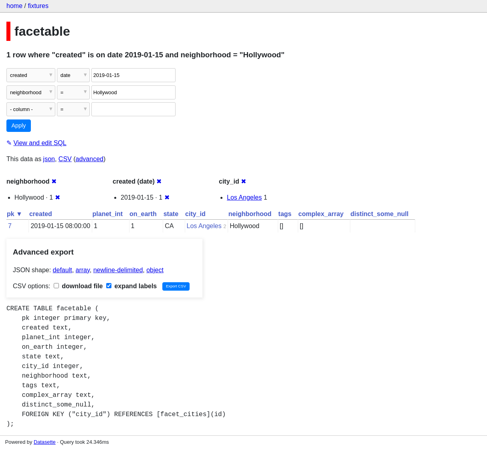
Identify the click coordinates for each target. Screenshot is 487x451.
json (49, 159)
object (155, 270)
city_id (195, 213)
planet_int (108, 213)
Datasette (45, 442)
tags (284, 213)
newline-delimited (118, 270)
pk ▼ (14, 213)
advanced (89, 159)
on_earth (143, 213)
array (83, 270)
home (14, 5)
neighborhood (250, 213)
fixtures (38, 5)
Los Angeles (244, 197)
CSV (65, 159)
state (171, 213)
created (40, 213)
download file (78, 286)
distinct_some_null (379, 213)
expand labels (131, 286)
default (62, 270)
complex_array (321, 213)
